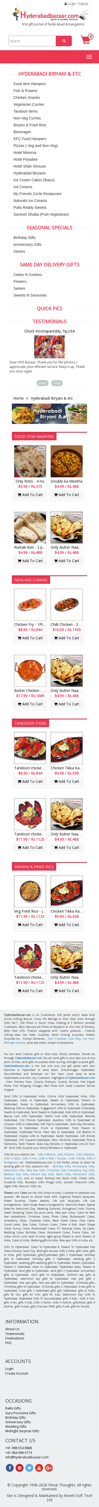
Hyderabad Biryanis (29, 173)
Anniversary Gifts (27, 244)
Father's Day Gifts (42, 1174)
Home (19, 398)
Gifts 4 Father (65, 1154)
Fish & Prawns (25, 91)
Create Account (16, 1373)
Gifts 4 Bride (77, 1158)
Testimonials (14, 1334)
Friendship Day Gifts (81, 1170)
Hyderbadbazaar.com (17, 1066)
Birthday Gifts (24, 237)
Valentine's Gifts (14, 1170)
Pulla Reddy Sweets (29, 207)
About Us (12, 1329)
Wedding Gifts (13, 1178)
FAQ (8, 1342)
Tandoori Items (25, 111)
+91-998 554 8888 (18, 1448)
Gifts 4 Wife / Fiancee (52, 1158)
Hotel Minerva (24, 152)
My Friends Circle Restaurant (37, 194)
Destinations (14, 1338)
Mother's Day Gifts (16, 1174)
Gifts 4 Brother (85, 1154)
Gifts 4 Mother (46, 1154)
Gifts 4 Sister (12, 1158)
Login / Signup (76, 3)
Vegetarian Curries (28, 104)
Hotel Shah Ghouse (29, 166)
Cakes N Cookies (27, 274)
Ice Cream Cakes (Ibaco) (34, 180)
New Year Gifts (35, 1170)
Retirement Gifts (83, 1174)
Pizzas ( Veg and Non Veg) (35, 146)
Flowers (19, 281)
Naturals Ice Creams (30, 200)
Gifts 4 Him (29, 1158)
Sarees (19, 251)
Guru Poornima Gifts (20, 1413)
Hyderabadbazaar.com (28, 1058)
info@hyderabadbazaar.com (27, 1457)
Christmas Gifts (56, 1170)
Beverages (22, 132)
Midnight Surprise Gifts (22, 1431)
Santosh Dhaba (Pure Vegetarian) (41, 214)
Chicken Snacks (26, 97)
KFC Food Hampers (29, 139)
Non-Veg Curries (27, 118)
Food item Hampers (29, 84)
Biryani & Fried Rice (29, 125)
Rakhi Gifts (63, 1174)
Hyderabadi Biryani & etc (51, 398)
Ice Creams (22, 187)
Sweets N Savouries (30, 295)
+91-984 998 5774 (18, 1452)
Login (9, 1368)
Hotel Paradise (25, 159)
